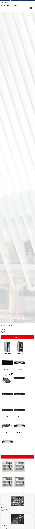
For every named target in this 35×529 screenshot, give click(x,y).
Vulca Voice (3, 332)
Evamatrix (3, 331)
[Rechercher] (31, 8)
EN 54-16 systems (9, 325)
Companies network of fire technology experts (17, 0)
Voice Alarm (3, 325)
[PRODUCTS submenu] (10, 5)
